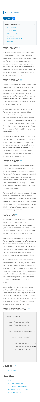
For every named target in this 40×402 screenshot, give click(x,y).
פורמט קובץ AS (12, 30)
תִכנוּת (9, 18)
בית (5, 18)
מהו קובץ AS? (11, 27)
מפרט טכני (10, 36)
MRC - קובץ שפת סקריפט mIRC (18, 389)
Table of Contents (12, 12)
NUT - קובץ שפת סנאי (15, 381)
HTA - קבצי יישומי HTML (15, 384)
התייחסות (10, 42)
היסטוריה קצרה (12, 33)
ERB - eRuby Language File (17, 386)
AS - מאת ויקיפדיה (14, 370)
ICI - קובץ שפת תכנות (15, 392)
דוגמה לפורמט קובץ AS (14, 39)
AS (14, 18)
